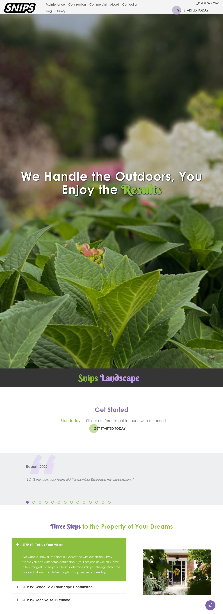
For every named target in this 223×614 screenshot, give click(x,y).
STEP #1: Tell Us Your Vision (39, 545)
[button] (27, 502)
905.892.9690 (210, 3)
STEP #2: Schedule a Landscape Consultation (54, 587)
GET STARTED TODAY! (193, 10)
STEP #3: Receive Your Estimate (42, 600)
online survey (103, 557)
